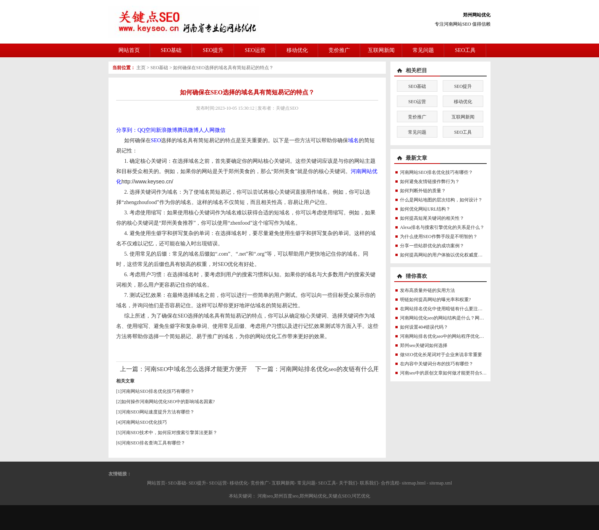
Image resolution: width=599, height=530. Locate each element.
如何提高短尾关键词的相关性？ (432, 218)
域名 (353, 140)
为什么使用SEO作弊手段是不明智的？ (439, 236)
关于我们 (348, 483)
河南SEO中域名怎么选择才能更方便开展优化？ (208, 369)
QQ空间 (147, 130)
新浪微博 (166, 130)
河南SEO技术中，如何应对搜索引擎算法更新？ (169, 432)
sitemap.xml (440, 483)
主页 (141, 67)
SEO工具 (465, 50)
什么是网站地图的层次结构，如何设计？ (441, 200)
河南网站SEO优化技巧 (144, 422)
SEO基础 (171, 50)
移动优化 (297, 50)
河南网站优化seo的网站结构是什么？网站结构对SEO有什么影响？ (467, 318)
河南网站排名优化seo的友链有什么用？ (332, 369)
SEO (156, 140)
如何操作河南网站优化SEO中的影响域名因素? (168, 401)
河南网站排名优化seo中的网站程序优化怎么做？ (449, 336)
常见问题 (423, 50)
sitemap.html (414, 483)
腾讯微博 (188, 130)
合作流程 (390, 483)
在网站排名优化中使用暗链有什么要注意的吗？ (448, 308)
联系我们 (369, 483)
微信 (220, 130)
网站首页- (157, 483)
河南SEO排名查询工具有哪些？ (153, 443)
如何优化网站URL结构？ (425, 209)
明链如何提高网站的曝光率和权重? (435, 299)
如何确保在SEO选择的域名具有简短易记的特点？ (223, 67)
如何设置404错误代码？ (424, 327)
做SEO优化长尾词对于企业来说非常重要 (441, 354)
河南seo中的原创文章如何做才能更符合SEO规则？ (451, 373)
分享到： (127, 130)
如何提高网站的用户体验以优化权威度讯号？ (446, 255)
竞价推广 (339, 50)
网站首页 (129, 50)
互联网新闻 (381, 50)
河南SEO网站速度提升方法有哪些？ (157, 412)
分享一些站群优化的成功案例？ (432, 245)
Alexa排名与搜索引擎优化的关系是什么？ (442, 227)
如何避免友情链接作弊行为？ (430, 181)
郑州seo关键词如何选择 (423, 345)
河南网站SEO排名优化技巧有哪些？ (157, 391)
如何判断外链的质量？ (423, 190)
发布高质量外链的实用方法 (427, 290)
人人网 (207, 130)
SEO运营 (255, 50)
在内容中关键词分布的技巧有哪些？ (436, 363)
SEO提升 (213, 50)
